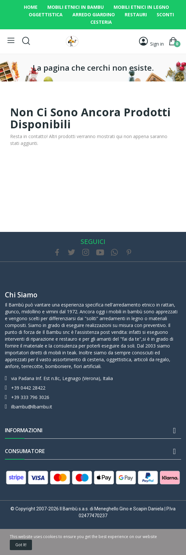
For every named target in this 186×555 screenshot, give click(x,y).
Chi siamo (21, 294)
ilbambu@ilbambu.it (31, 407)
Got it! (20, 545)
